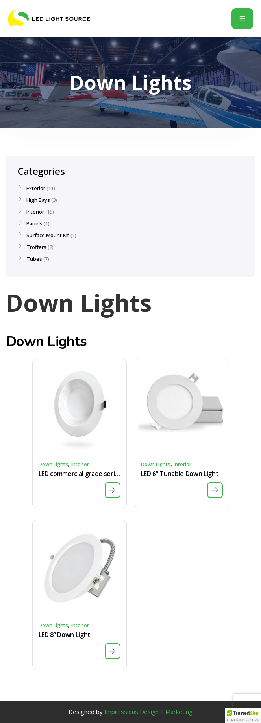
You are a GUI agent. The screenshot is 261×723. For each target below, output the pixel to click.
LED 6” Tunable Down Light (180, 473)
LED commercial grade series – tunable (79, 473)
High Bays (38, 200)
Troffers (36, 247)
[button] (243, 715)
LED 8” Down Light (65, 634)
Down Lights (53, 464)
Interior (80, 464)
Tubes (34, 259)
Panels (34, 223)
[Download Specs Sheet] (112, 490)
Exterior (35, 188)
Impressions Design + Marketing (148, 712)
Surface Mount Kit (47, 235)
